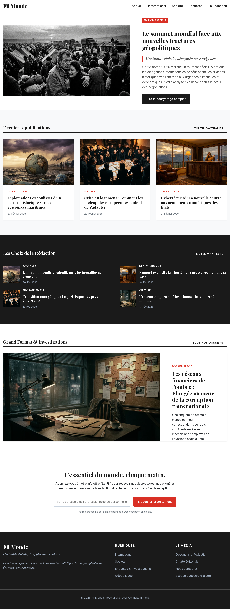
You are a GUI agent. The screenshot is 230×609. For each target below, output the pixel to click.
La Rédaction (217, 6)
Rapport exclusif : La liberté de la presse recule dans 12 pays (182, 274)
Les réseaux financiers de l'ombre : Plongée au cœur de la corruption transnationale (193, 390)
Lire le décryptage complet (166, 99)
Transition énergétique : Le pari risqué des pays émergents (60, 298)
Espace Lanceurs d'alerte (193, 575)
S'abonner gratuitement (155, 501)
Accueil (137, 6)
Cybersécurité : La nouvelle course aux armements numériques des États (191, 202)
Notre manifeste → (211, 253)
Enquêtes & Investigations (133, 568)
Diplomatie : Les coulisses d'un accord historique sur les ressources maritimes (34, 202)
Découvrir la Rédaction (191, 554)
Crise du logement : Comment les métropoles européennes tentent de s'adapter (113, 202)
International (157, 6)
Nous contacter (186, 568)
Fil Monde (15, 5)
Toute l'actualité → (210, 128)
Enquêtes (195, 6)
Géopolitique (124, 575)
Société (177, 6)
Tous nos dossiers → (210, 342)
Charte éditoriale (187, 561)
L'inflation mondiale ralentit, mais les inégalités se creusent (62, 274)
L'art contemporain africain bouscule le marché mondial (176, 298)
